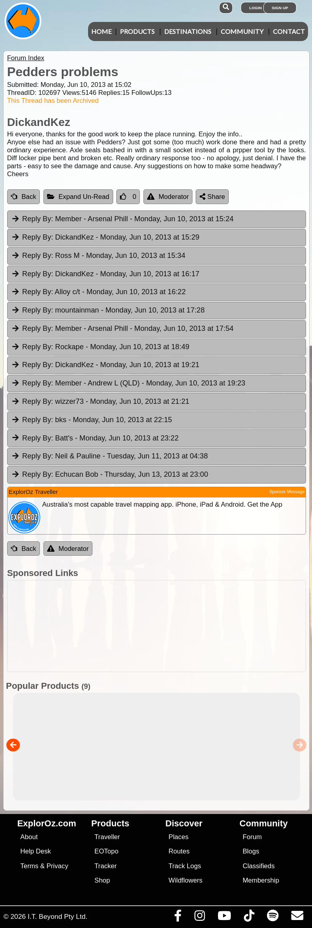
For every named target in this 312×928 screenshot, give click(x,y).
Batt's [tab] (95, 438)
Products (137, 31)
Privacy (58, 866)
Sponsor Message (287, 491)
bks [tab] (91, 420)
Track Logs (185, 866)
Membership (261, 880)
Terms (29, 866)
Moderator (168, 197)
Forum (252, 837)
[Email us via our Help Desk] (297, 918)
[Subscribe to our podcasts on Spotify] (272, 918)
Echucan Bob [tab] (109, 475)
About (28, 837)
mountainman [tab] (108, 310)
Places (178, 837)
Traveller (107, 837)
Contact (289, 31)
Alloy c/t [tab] (98, 292)
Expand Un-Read (78, 197)
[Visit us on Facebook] (177, 918)
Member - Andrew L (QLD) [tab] (128, 383)
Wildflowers (185, 880)
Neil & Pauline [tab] (109, 456)
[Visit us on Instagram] (199, 918)
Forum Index (25, 58)
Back (23, 197)
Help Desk (35, 851)
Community (242, 31)
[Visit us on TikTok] (249, 918)
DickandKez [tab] (105, 237)
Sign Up (280, 8)
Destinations (187, 31)
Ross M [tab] (98, 256)
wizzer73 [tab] (100, 402)
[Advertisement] (160, 626)
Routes (179, 851)
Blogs (251, 851)
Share (212, 197)
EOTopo (106, 851)
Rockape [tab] (100, 347)
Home (101, 31)
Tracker (105, 866)
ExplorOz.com (46, 823)
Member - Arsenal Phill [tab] (122, 219)
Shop (102, 880)
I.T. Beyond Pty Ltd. (57, 916)
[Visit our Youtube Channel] (224, 918)
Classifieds (259, 866)
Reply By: (37, 219)
